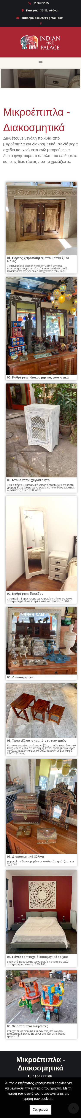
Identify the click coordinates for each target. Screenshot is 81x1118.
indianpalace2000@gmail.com (42, 17)
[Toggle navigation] (40, 62)
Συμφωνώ (40, 1110)
